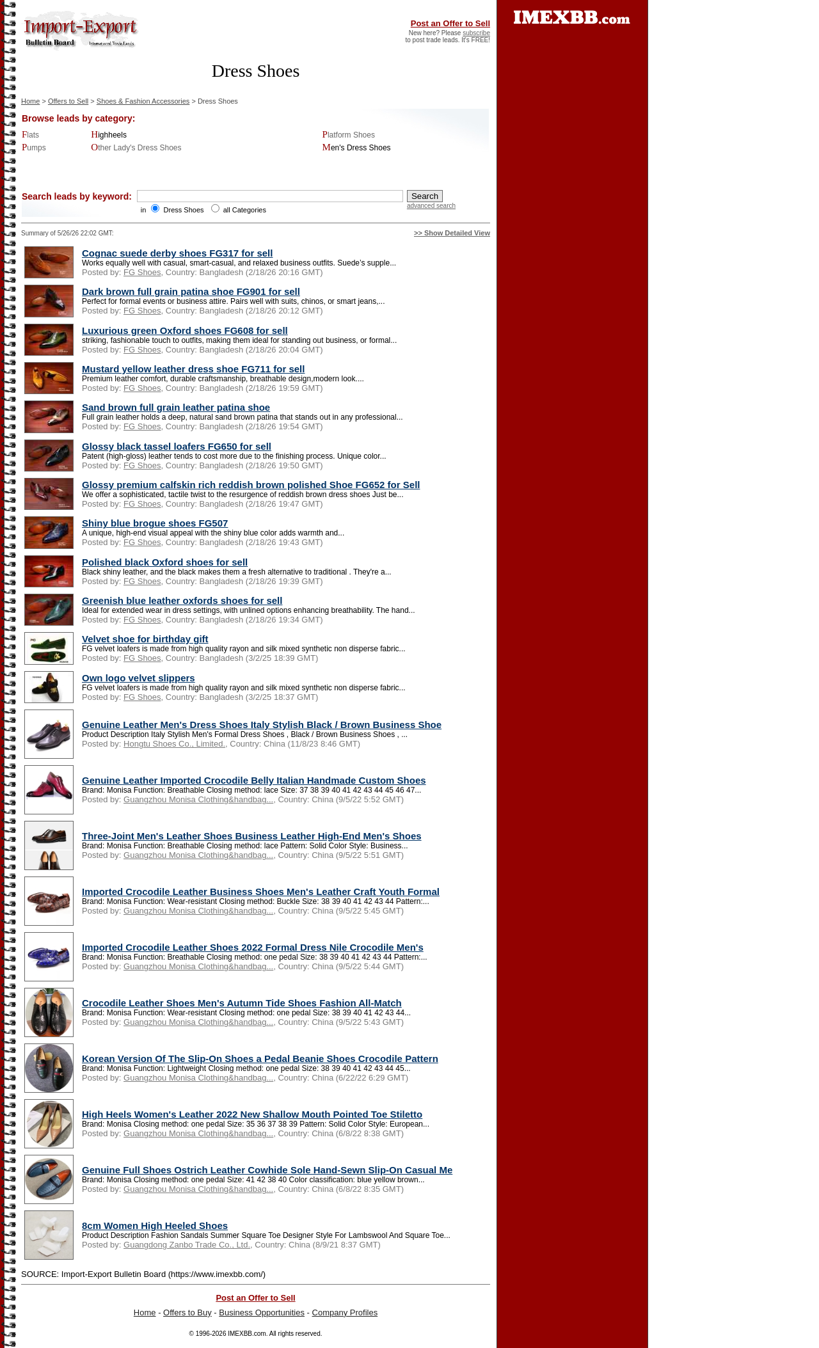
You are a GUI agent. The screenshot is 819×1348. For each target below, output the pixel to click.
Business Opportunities (262, 1312)
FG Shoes (142, 272)
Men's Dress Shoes (356, 147)
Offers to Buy (187, 1312)
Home (30, 101)
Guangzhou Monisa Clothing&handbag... (198, 799)
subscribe (476, 32)
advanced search (431, 205)
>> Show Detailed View (452, 233)
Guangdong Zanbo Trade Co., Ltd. (186, 1244)
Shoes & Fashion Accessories (143, 101)
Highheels (109, 135)
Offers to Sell (68, 101)
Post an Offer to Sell (450, 23)
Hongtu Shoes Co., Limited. (174, 744)
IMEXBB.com (247, 1333)
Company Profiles (345, 1312)
